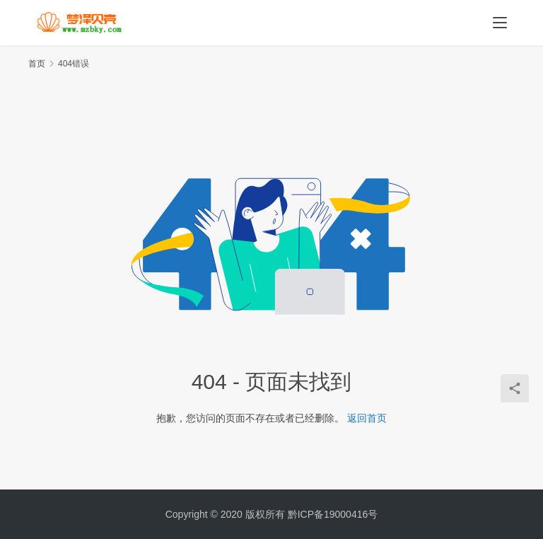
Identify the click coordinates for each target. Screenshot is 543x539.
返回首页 (367, 418)
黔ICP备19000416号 (333, 514)
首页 (36, 64)
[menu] (500, 22)
